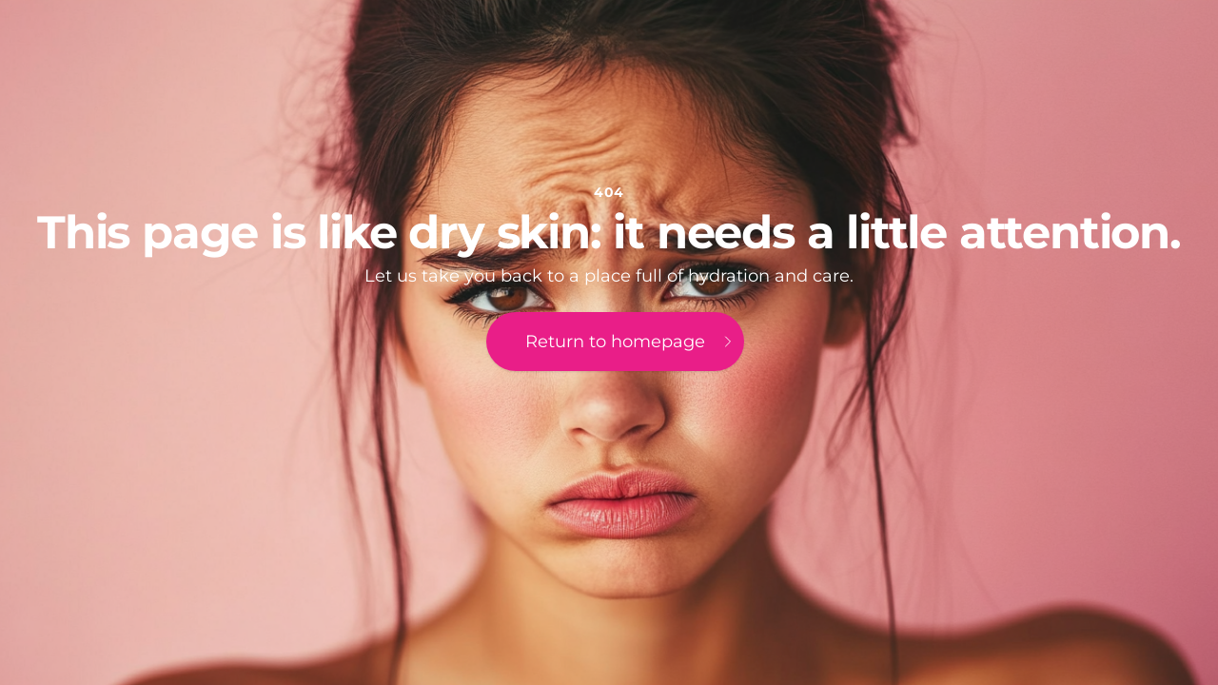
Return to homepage (630, 341)
